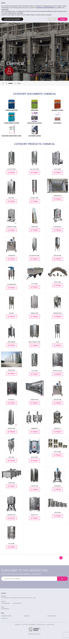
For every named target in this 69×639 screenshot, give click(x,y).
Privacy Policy (41, 624)
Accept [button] (62, 19)
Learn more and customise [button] (12, 19)
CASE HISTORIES (51, 616)
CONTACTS (4, 618)
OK (62, 579)
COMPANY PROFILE (6, 616)
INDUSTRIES (10, 83)
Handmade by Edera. (34, 634)
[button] (31, 75)
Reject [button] (52, 19)
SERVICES (26, 616)
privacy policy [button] (48, 6)
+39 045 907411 (5, 603)
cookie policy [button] (5, 9)
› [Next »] (66, 558)
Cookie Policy (50, 624)
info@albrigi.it (5, 609)
